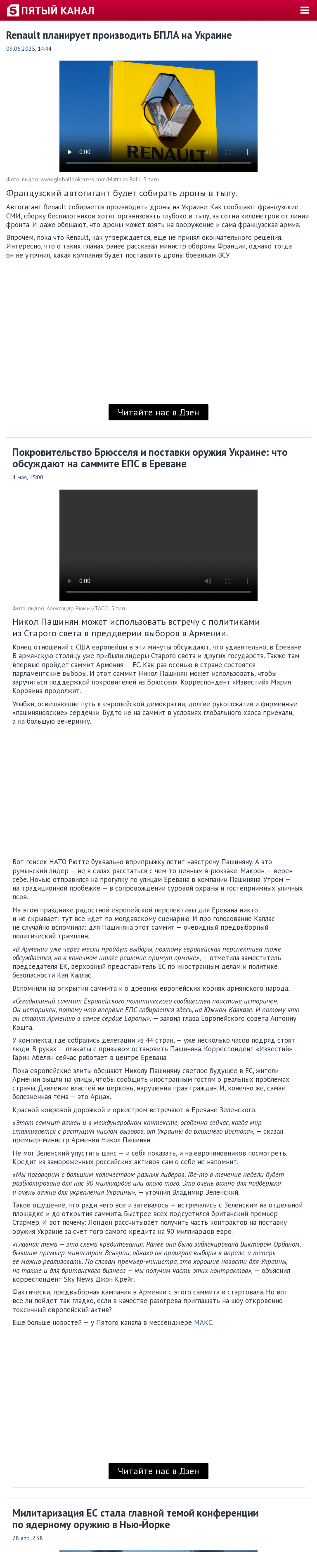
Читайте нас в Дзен (158, 412)
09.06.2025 (20, 48)
